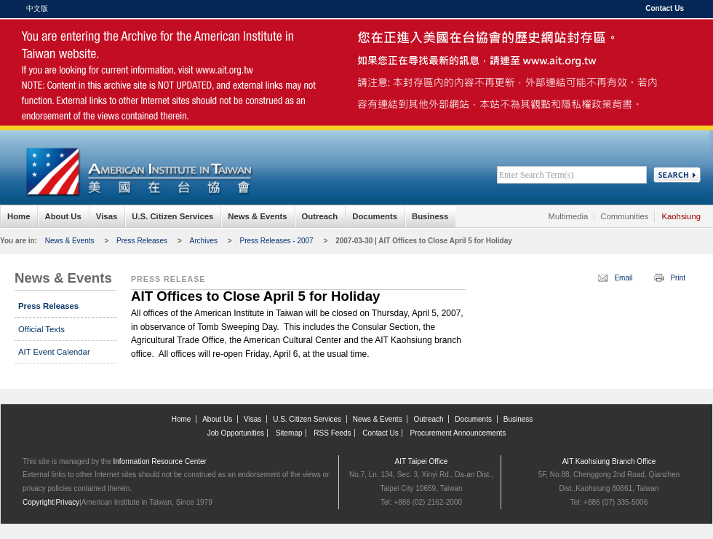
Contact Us (664, 8)
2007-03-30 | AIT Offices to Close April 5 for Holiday (423, 241)
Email (623, 278)
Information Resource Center (160, 461)
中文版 (37, 8)
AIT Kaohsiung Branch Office (609, 461)
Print (677, 278)
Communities (624, 216)
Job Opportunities (235, 433)
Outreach (320, 216)
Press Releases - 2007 (276, 241)
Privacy (67, 502)
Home (18, 216)
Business (430, 216)
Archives (204, 241)
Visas (106, 216)
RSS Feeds (332, 433)
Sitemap (289, 433)
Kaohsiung (681, 216)
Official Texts (41, 329)
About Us (62, 216)
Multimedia (569, 216)
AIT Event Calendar (54, 351)
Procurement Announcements (458, 433)
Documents (374, 216)
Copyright (38, 502)
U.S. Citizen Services (172, 216)
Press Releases (141, 241)
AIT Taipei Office (421, 461)
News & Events (257, 216)
